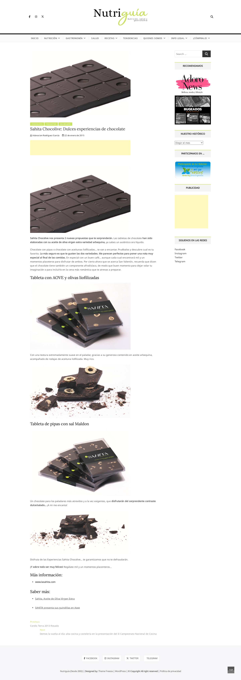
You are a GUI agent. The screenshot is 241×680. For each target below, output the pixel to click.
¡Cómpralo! (200, 38)
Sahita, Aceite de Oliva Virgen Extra (55, 598)
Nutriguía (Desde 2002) (71, 671)
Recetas (109, 38)
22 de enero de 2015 (73, 135)
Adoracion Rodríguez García (45, 135)
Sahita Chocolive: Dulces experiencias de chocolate (77, 128)
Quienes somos (153, 38)
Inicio (34, 38)
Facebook (180, 249)
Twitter (179, 257)
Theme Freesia (105, 671)
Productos (51, 124)
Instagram (180, 253)
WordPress (120, 671)
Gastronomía (74, 38)
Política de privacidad (170, 671)
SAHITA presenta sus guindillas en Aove (57, 607)
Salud (95, 38)
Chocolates (37, 124)
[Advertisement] (80, 147)
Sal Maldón (65, 124)
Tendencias (130, 38)
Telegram (180, 261)
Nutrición (50, 38)
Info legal (177, 38)
